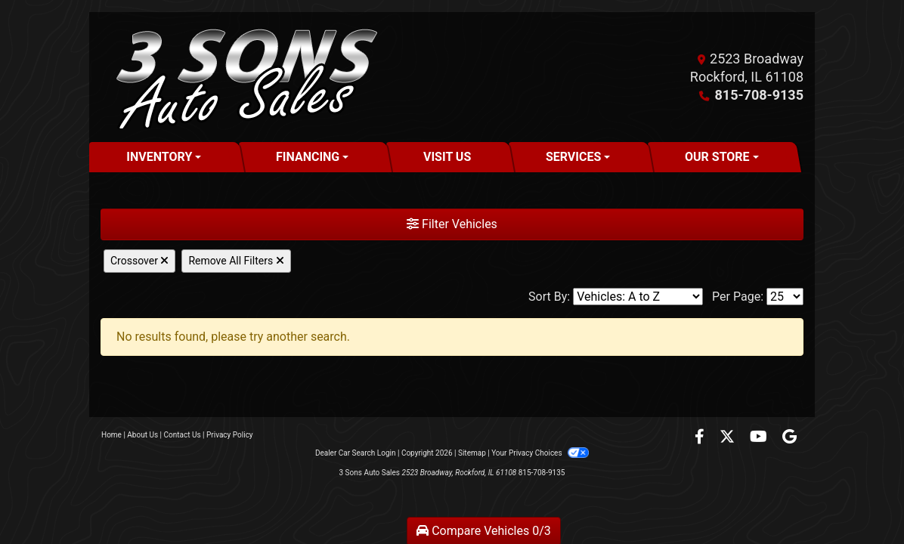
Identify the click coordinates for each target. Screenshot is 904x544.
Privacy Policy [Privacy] (229, 435)
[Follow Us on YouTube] (760, 438)
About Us (142, 435)
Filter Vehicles (452, 224)
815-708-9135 (759, 95)
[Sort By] (638, 296)
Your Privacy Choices (540, 453)
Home (111, 435)
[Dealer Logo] (243, 77)
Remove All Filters (235, 261)
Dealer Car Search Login (355, 453)
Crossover (139, 261)
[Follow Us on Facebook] (701, 438)
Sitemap (472, 453)
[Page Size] (784, 296)
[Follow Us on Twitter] (729, 438)
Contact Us (182, 435)
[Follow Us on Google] (789, 438)
